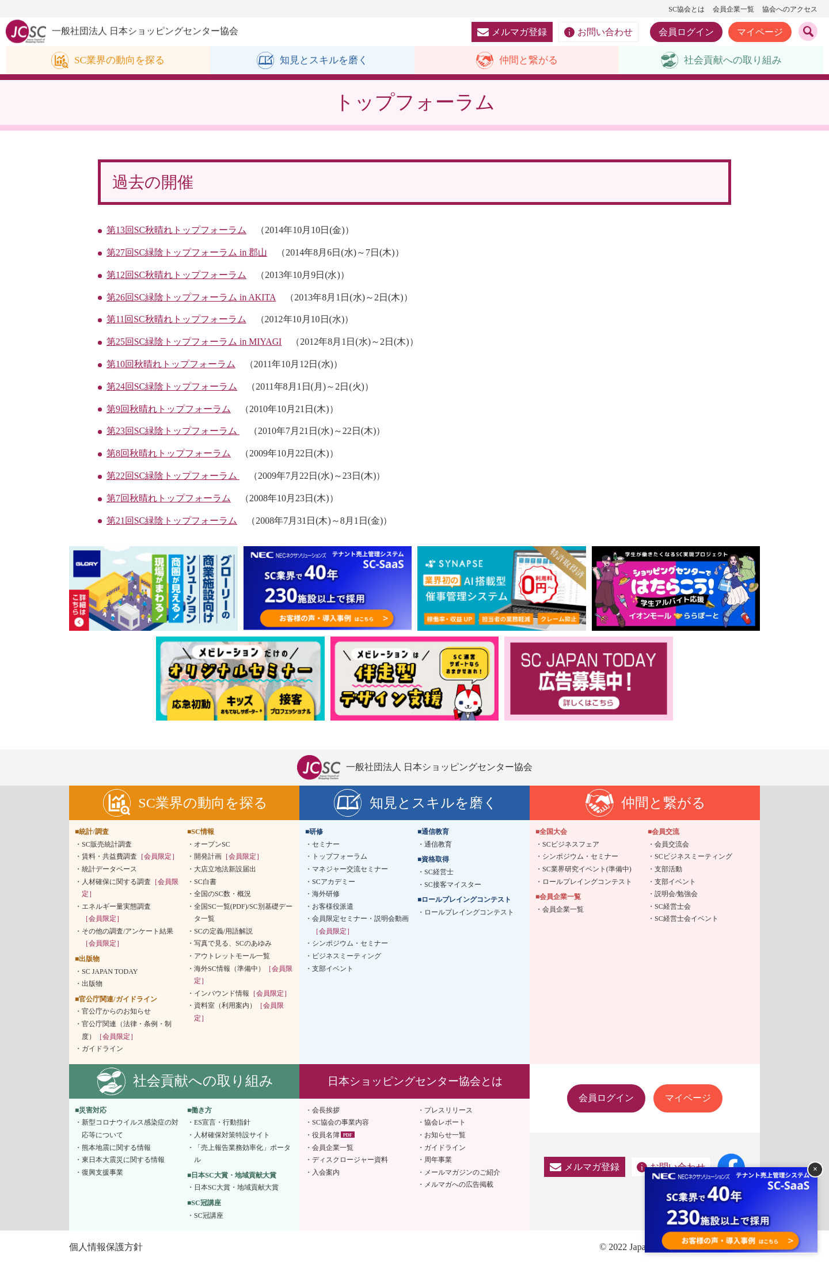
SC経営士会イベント (686, 919)
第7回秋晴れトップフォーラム (169, 498)
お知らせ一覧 (445, 1135)
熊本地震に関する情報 (116, 1148)
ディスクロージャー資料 (350, 1160)
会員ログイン (686, 32)
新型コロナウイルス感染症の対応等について (130, 1129)
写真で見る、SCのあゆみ (233, 944)
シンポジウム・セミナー (350, 944)
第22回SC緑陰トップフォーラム (173, 476)
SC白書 (205, 882)
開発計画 (228, 857)
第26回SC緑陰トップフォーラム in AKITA (191, 297)
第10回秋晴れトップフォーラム (171, 364)
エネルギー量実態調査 (116, 912)
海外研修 (326, 894)
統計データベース (109, 870)
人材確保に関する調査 (130, 888)
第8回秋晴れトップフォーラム (169, 454)
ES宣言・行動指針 (222, 1123)
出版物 (92, 984)
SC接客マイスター (452, 885)
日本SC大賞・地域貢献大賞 (236, 1188)
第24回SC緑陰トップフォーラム (172, 386)
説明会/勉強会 (676, 894)
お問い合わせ (598, 32)
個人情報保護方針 (106, 1247)
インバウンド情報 (242, 994)
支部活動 (668, 870)
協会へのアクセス (789, 9)
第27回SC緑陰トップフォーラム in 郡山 (187, 253)
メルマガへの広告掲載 (458, 1185)
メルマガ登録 (512, 32)
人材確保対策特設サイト (232, 1135)
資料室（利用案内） (239, 1012)
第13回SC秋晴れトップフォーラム (177, 230)
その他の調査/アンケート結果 (127, 938)
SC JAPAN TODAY (110, 971)
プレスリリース (448, 1111)
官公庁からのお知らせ (116, 1012)
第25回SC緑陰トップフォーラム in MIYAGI (195, 342)
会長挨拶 (326, 1111)
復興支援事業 (102, 1172)
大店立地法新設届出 (225, 870)
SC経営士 (439, 872)
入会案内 (326, 1172)
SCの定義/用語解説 (223, 932)
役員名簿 (326, 1135)
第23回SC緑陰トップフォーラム (173, 431)
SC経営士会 (673, 906)
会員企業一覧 (733, 9)
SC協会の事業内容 (340, 1123)
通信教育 (438, 844)
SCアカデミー (333, 882)
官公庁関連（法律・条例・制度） (127, 1030)
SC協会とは (686, 9)
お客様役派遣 (332, 906)
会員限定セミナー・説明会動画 (360, 925)
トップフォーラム (339, 857)
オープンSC (212, 844)
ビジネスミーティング (346, 956)
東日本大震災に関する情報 (123, 1160)
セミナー (326, 844)
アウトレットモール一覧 (232, 956)
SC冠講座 (208, 1215)
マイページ (760, 32)
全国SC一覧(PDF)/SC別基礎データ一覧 (243, 912)
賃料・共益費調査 (130, 857)
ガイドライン (102, 1049)
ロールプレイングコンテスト (469, 912)
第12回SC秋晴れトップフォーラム (177, 275)
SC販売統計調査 (107, 844)
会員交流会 (672, 844)
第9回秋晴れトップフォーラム (169, 409)
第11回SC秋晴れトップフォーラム (176, 320)
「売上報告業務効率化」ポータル (242, 1154)
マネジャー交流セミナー (350, 870)
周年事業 (438, 1160)
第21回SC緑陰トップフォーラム (172, 520)
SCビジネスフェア (570, 844)
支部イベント (332, 969)
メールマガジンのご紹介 (462, 1172)
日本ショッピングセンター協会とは (415, 1081)
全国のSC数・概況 (222, 894)
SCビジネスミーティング (693, 857)
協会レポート (445, 1123)
